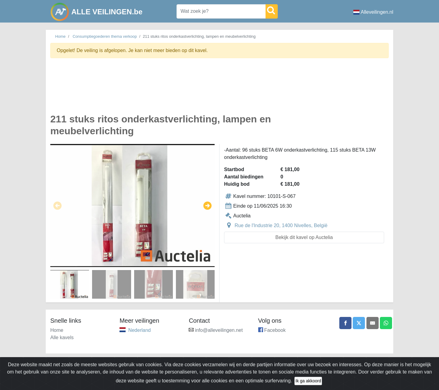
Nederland (139, 330)
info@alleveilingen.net (219, 330)
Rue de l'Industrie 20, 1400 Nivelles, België (280, 225)
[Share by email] (372, 323)
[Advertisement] (219, 89)
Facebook (275, 330)
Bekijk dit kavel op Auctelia (304, 237)
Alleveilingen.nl (373, 12)
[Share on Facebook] (345, 323)
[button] (57, 205)
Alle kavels (61, 337)
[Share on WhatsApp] (386, 323)
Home (60, 36)
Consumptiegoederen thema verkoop (105, 36)
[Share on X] (359, 323)
